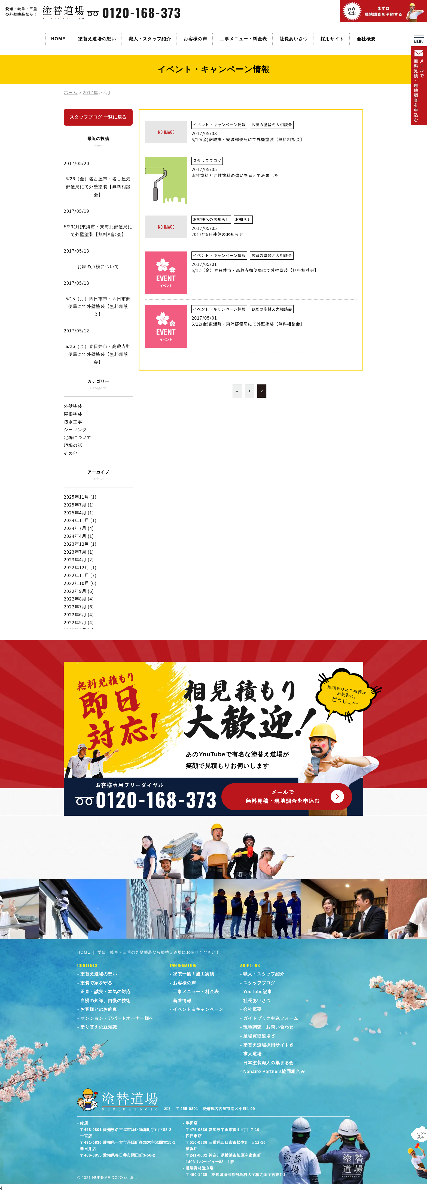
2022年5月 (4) (79, 622)
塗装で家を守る (96, 983)
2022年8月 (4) (79, 598)
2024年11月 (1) (80, 520)
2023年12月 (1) (80, 544)
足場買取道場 (257, 1036)
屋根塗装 (73, 414)
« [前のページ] (237, 391)
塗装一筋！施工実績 (193, 974)
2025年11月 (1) (80, 496)
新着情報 (182, 1000)
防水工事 (73, 421)
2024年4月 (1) (79, 536)
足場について (77, 437)
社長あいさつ (294, 39)
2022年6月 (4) (79, 614)
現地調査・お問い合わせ (268, 1027)
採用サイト (332, 39)
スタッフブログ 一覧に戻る (98, 117)
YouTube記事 (257, 991)
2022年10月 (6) (80, 583)
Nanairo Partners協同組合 (271, 1071)
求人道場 (252, 1053)
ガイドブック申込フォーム (270, 1018)
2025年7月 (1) (79, 504)
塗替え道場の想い (97, 39)
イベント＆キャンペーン (198, 1009)
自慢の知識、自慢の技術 (105, 1000)
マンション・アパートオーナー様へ (117, 1018)
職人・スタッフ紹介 (150, 39)
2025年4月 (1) (79, 512)
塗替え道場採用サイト (266, 1045)
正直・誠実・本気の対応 (105, 991)
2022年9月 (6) (79, 591)
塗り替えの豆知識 (98, 1027)
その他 (71, 453)
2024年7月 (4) (79, 528)
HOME (58, 39)
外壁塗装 (73, 406)
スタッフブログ (259, 983)
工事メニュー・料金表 (243, 39)
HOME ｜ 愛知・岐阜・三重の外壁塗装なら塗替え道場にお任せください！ (148, 952)
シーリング (75, 429)
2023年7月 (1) (79, 551)
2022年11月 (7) (80, 575)
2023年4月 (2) (79, 559)
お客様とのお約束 (98, 1009)
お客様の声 (195, 39)
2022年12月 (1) (80, 567)
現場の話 (73, 445)
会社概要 (366, 39)
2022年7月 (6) (79, 606)
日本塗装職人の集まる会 (268, 1062)
